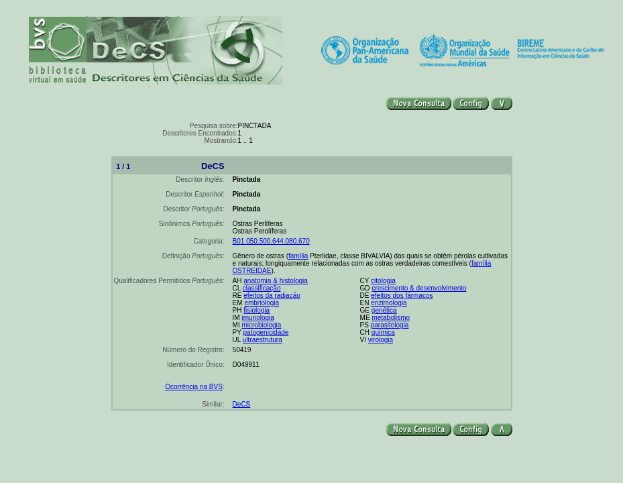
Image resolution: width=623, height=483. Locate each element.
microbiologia (261, 325)
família (298, 256)
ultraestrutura (262, 339)
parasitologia (390, 325)
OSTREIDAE (252, 270)
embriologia (261, 303)
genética (384, 310)
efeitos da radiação (271, 295)
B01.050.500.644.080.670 (271, 241)
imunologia (257, 317)
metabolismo (391, 317)
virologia (380, 339)
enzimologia (388, 303)
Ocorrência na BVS (194, 386)
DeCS (242, 404)
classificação (262, 288)
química (383, 332)
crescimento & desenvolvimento (419, 288)
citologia (383, 280)
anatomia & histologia (275, 280)
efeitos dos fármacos (402, 295)
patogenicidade (266, 332)
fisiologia (256, 310)
